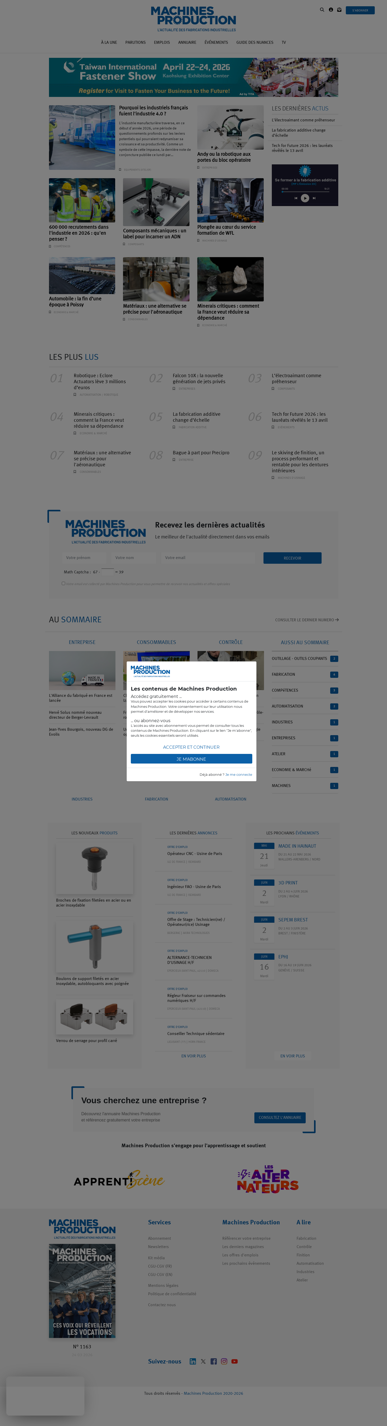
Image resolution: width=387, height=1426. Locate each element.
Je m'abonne (191, 759)
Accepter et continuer (191, 747)
